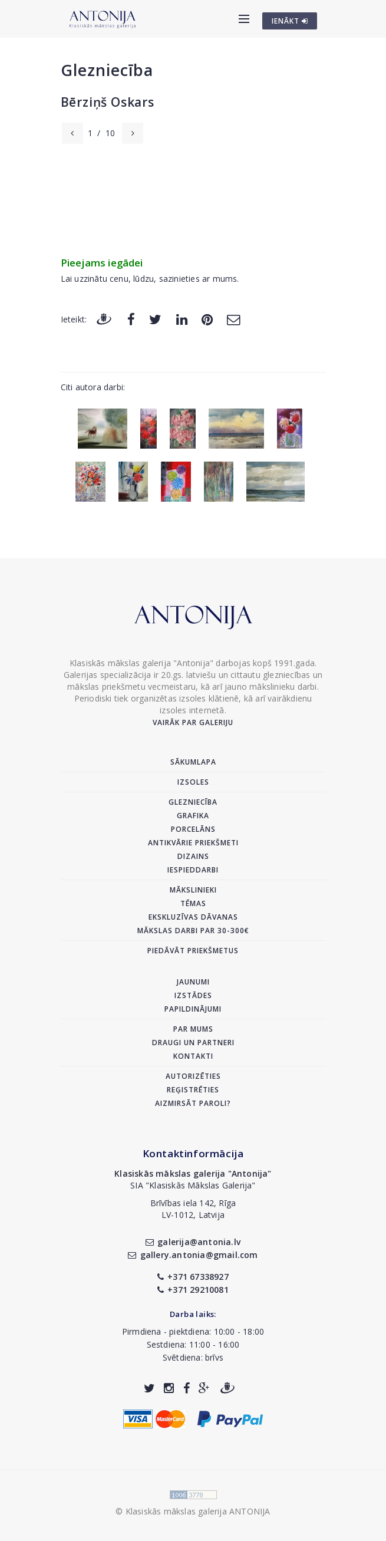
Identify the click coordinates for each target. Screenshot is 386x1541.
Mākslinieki (193, 890)
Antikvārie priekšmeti (193, 843)
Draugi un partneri (193, 1043)
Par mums (193, 1029)
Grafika (193, 816)
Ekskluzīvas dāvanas (193, 917)
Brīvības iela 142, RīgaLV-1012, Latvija (193, 1208)
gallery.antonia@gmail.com (193, 1254)
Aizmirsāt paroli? (193, 1103)
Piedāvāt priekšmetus (193, 951)
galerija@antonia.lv (193, 1241)
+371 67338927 (193, 1276)
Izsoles (193, 782)
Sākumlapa (193, 762)
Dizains (193, 856)
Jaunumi (193, 982)
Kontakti (193, 1056)
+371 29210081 (193, 1289)
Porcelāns (193, 829)
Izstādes (193, 995)
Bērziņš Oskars (107, 102)
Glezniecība (107, 70)
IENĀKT (290, 21)
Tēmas (193, 903)
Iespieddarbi (193, 870)
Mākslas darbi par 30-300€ (193, 931)
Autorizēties (193, 1076)
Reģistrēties (193, 1090)
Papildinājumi (193, 1009)
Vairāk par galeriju (193, 722)
